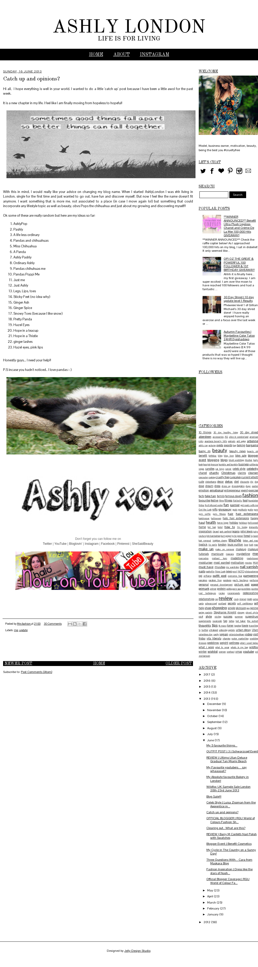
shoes (208, 608)
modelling (237, 558)
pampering (250, 576)
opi (200, 576)
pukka (229, 588)
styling (218, 616)
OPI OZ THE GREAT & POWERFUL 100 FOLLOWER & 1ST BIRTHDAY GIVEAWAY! (239, 264)
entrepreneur (232, 490)
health (211, 522)
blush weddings (236, 460)
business (243, 464)
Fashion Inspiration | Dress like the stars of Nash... (229, 871)
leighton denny (220, 540)
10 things (205, 432)
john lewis (246, 531)
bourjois (207, 464)
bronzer (214, 464)
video (248, 634)
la (252, 536)
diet (236, 481)
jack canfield (226, 531)
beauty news (237, 451)
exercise (253, 490)
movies (248, 562)
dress (217, 486)
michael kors (219, 558)
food (245, 500)
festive (214, 500)
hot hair (212, 527)
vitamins (226, 638)
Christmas (228, 473)
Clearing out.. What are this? (225, 828)
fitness (228, 500)
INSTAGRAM (154, 54)
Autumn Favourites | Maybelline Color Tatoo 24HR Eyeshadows (239, 335)
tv (199, 630)
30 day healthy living (225, 432)
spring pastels (205, 612)
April (210, 896)
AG (226, 436)
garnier (235, 505)
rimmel (242, 599)
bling (220, 455)
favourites (204, 500)
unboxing (223, 630)
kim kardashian (213, 536)
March (212, 902)
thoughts (205, 625)
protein (221, 588)
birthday (212, 455)
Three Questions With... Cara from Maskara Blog (229, 861)
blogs (224, 460)
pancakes (203, 580)
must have (206, 567)
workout (231, 651)
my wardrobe (232, 567)
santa (201, 603)
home (202, 527)
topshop (237, 625)
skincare (241, 608)
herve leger (223, 522)
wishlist (213, 651)
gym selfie (205, 514)
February (213, 908)
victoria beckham (236, 634)
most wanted (222, 562)
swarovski (217, 621)
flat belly (237, 500)
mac (256, 544)
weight (224, 643)
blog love (228, 455)
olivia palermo (251, 571)
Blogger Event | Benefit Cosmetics (229, 844)
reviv (236, 599)
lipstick (203, 544)
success (227, 616)
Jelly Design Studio (137, 951)
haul (202, 523)
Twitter (47, 544)
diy (251, 481)
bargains (252, 445)
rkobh (249, 599)
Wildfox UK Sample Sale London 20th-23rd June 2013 (228, 788)
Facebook (108, 544)
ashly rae (203, 445)
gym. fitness (219, 514)
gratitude (242, 509)
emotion (204, 490)
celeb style (239, 468)
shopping (219, 607)
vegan (224, 634)
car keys (219, 468)
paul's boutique (240, 580)
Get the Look (205, 509)
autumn (212, 445)
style (209, 616)
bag (234, 445)
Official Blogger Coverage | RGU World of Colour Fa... (227, 881)
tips (215, 625)
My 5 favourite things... (221, 745)
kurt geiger (226, 536)
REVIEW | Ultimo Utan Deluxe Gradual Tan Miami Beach (226, 759)
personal (204, 584)
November (214, 710)
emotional (216, 490)
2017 (207, 674)
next (234, 571)
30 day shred (249, 432)
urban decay (243, 630)
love (246, 544)
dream (209, 486)
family (221, 496)
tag (225, 621)
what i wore (206, 647)
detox (229, 482)
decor (220, 481)
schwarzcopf (211, 603)
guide (250, 509)
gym (256, 509)
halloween (216, 518)
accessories (218, 436)
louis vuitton (235, 544)
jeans (235, 531)
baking (241, 445)
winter (203, 651)
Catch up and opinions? (222, 812)
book (201, 464)
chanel (203, 473)
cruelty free (222, 477)
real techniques (207, 593)
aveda (219, 445)
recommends (234, 593)
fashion (250, 495)
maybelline (243, 554)
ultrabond (213, 630)
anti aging (241, 441)
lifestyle (235, 540)
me (16, 630)
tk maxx (223, 625)
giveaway (224, 509)
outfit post (220, 576)
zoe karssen (204, 655)
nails (202, 571)
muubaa (220, 567)
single (231, 608)
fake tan (210, 496)
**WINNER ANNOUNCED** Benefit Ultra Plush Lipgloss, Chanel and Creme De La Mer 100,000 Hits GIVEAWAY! (240, 226)
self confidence (245, 603)
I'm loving (242, 527)
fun (226, 504)
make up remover (224, 549)
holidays (243, 522)
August (212, 728)
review (225, 598)
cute (201, 481)
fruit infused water (214, 505)
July (210, 734)
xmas (238, 651)
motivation (237, 562)
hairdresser (204, 518)
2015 (207, 687)
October (213, 716)
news (229, 571)
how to (229, 527)
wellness (234, 643)
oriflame (208, 576)
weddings (213, 643)
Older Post (179, 663)
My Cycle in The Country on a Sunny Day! (231, 852)
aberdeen (205, 437)
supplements (205, 621)
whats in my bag (239, 647)
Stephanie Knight (225, 612)
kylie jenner (237, 536)
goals (234, 509)
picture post (241, 584)
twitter (204, 630)
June (211, 740)
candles (209, 468)
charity (214, 473)
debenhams (210, 481)
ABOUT (121, 54)
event (244, 490)
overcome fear (235, 576)
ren (216, 599)
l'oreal (247, 536)
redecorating (250, 593)
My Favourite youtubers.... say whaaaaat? (226, 769)
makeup (241, 549)
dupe (248, 486)
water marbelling (239, 638)
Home (96, 54)
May (210, 890)
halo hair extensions (236, 518)
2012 (207, 922)
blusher (248, 460)
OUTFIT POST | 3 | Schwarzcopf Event (232, 751)
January (213, 914)
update (23, 630)
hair (230, 514)
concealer (203, 477)
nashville (210, 571)
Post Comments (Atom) (36, 672)
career (228, 468)
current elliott (249, 477)
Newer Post (18, 663)
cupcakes (235, 477)
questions (246, 588)
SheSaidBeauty (142, 544)
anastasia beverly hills (216, 441)
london (222, 544)
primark (204, 589)
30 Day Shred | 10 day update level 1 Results (239, 299)
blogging (213, 460)
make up (206, 549)
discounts (244, 481)
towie (245, 625)
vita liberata (214, 638)
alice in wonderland (239, 436)
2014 (207, 692)
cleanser (253, 473)
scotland (222, 603)
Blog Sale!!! (213, 796)
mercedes (203, 558)
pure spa (236, 588)
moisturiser (206, 562)
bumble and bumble (228, 464)
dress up (226, 486)
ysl (256, 651)
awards (228, 445)
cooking (211, 477)
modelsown (252, 558)
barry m (205, 451)
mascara (230, 554)
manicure (217, 554)
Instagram (92, 544)
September (214, 722)
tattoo (231, 621)
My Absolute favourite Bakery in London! (227, 779)
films (221, 500)
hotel (220, 527)
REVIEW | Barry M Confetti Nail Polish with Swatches (231, 836)
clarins (242, 473)
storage (240, 612)
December (214, 704)
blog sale (240, 455)
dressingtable (238, 486)
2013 (207, 699)
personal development (221, 584)
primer (213, 588)
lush (251, 544)
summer (239, 616)
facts (201, 496)
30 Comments (53, 623)
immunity (253, 527)
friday (201, 505)
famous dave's (233, 496)
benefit (203, 455)
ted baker (241, 621)
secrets (232, 603)
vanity (216, 634)
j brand (216, 531)
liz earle (212, 544)
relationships (206, 599)
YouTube (60, 544)
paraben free (215, 580)
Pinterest (123, 544)
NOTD (241, 571)
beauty (219, 450)
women (222, 651)
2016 (207, 681)
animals (231, 441)
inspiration (205, 531)
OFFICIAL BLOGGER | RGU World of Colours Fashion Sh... (230, 820)
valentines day (206, 634)
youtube (248, 651)
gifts (214, 509)
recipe (222, 593)
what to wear (222, 647)
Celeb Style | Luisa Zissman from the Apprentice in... (231, 804)
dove (201, 486)
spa (247, 608)
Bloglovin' (75, 544)
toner (230, 625)
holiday (233, 522)
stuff (201, 616)
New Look (220, 571)
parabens (227, 580)
